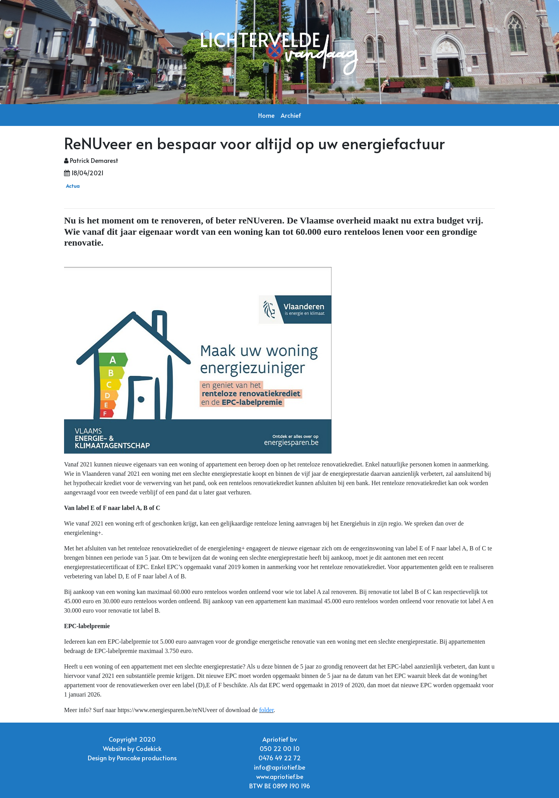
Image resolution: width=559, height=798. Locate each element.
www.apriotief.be (279, 776)
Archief (291, 115)
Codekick (148, 748)
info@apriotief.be (279, 767)
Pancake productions (147, 757)
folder (266, 710)
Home (266, 115)
